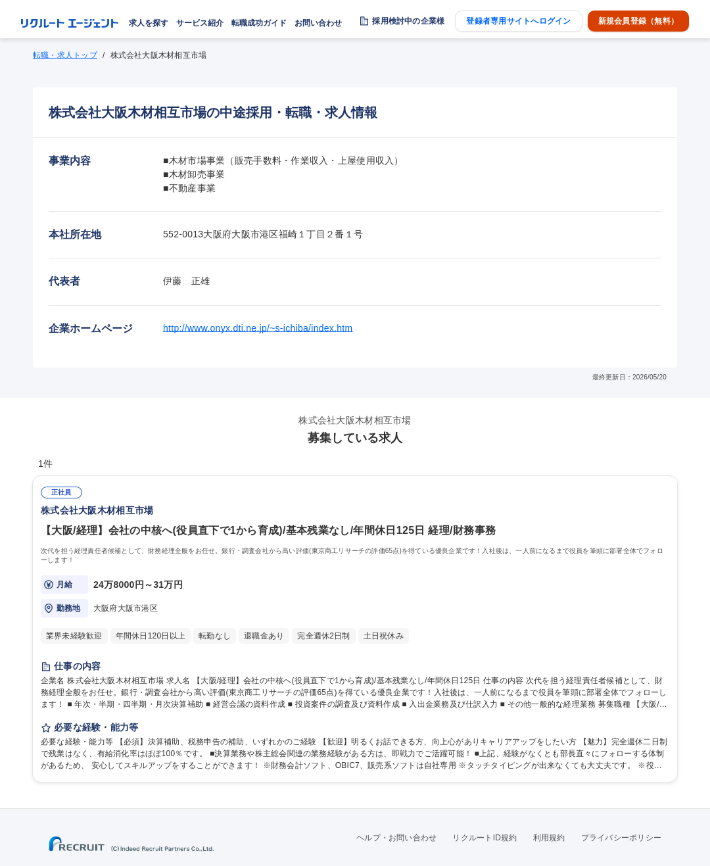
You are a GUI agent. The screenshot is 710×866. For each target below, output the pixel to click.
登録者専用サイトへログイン (518, 21)
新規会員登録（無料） (638, 21)
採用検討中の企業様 (408, 21)
